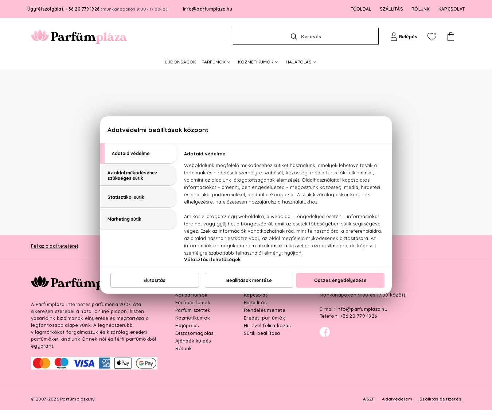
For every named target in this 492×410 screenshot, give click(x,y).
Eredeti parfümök (264, 318)
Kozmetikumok (192, 318)
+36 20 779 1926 (358, 316)
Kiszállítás (255, 302)
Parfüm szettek (193, 310)
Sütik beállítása (262, 333)
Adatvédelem (397, 399)
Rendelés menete (264, 310)
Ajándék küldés (193, 341)
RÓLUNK (420, 9)
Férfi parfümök (193, 302)
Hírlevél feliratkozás (267, 325)
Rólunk (183, 348)
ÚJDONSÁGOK (180, 62)
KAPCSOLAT (451, 9)
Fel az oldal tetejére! (54, 246)
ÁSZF (369, 399)
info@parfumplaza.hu (207, 9)
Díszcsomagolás (194, 333)
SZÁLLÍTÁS (391, 9)
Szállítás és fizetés (440, 399)
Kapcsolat (255, 295)
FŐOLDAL (361, 9)
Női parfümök (191, 295)
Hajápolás (187, 325)
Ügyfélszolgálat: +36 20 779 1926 (97, 9)
